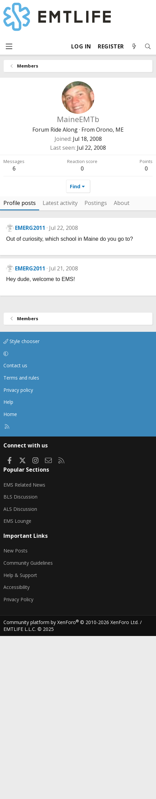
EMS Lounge (17, 684)
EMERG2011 (30, 391)
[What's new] (134, 47)
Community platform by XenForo (71, 785)
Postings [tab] (95, 366)
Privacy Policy (18, 762)
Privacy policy (18, 553)
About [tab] (121, 366)
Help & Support (20, 738)
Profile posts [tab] (19, 366)
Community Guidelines (28, 726)
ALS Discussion (20, 672)
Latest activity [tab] (60, 366)
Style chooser (21, 504)
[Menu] (8, 46)
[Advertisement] (78, 233)
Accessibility (16, 750)
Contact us (15, 528)
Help (8, 565)
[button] (76, 517)
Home (10, 577)
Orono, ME (110, 129)
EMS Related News (24, 648)
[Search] (148, 47)
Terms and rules (21, 540)
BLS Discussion (20, 659)
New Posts (15, 713)
